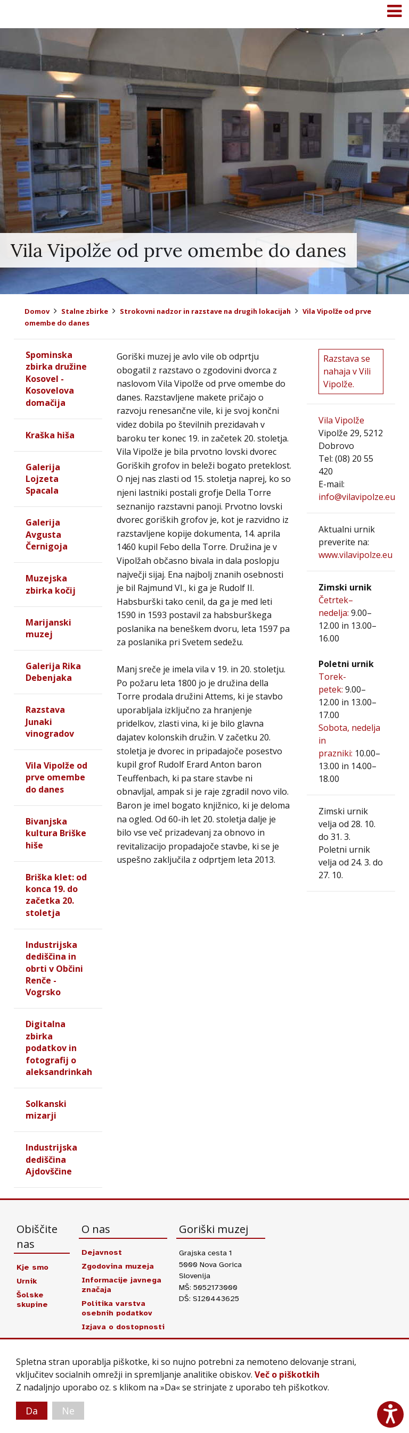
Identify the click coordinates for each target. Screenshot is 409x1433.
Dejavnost (101, 1252)
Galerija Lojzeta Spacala (43, 479)
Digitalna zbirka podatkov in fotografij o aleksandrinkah (59, 1048)
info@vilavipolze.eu (356, 497)
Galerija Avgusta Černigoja (47, 534)
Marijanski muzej (48, 628)
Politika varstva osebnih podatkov (116, 1308)
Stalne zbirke (84, 311)
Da (32, 1410)
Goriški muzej (21, 13)
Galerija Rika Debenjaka (53, 672)
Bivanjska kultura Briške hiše (56, 833)
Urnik (27, 1281)
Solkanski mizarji (46, 1109)
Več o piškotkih (287, 1374)
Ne (68, 1410)
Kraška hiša (50, 435)
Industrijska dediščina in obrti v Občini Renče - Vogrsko (54, 968)
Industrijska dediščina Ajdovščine (51, 1159)
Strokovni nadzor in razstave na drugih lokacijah (205, 311)
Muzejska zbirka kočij (51, 584)
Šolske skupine (32, 1299)
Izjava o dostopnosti (123, 1326)
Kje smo (32, 1267)
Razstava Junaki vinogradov (50, 721)
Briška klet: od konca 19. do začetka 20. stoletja (56, 895)
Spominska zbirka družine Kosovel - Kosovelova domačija (56, 379)
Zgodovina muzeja (117, 1266)
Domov (37, 311)
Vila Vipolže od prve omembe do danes (56, 777)
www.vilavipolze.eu (355, 555)
